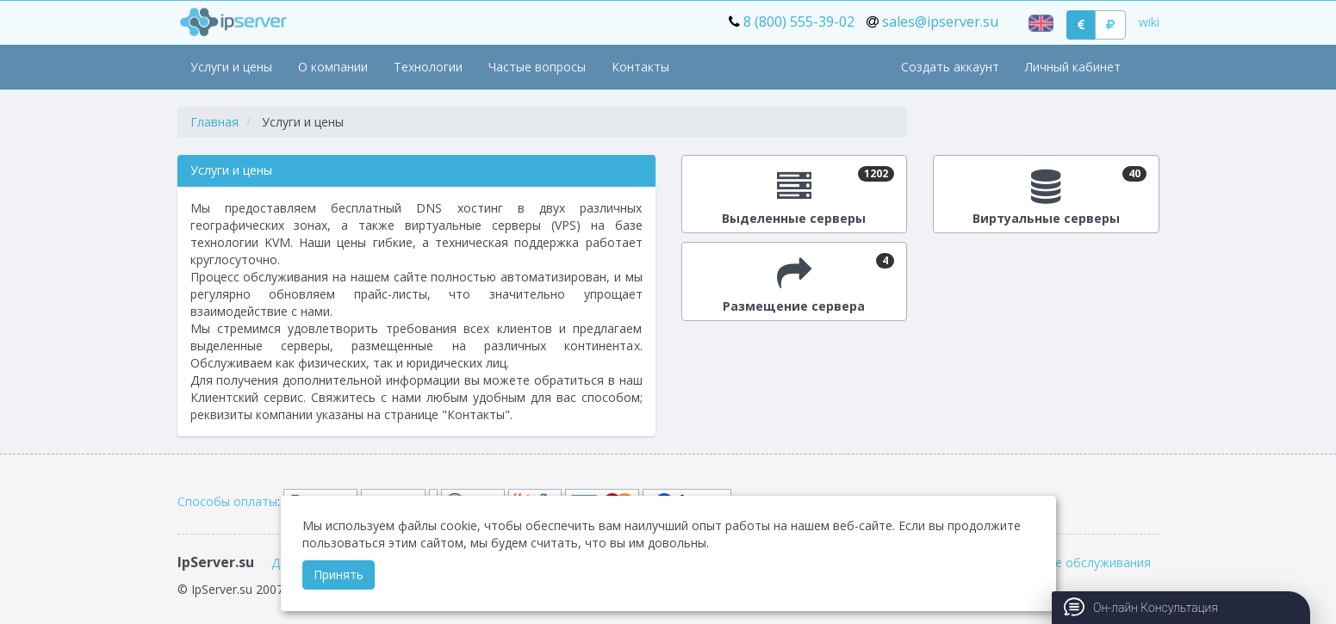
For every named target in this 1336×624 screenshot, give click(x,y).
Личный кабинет (1073, 67)
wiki (1149, 22)
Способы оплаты (227, 501)
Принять (339, 574)
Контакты (640, 67)
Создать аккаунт (950, 67)
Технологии (428, 67)
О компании (333, 67)
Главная (214, 122)
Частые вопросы (537, 67)
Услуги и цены (231, 67)
